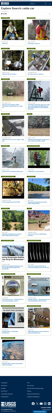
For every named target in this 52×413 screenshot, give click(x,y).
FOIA (28, 382)
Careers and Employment (33, 394)
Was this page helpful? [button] (40, 411)
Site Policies (4, 385)
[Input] (38, 3)
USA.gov (29, 391)
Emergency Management (33, 396)
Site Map (3, 388)
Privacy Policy (30, 385)
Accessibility (4, 382)
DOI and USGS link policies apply (35, 388)
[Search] (45, 3)
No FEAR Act (4, 391)
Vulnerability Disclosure (7, 394)
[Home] (5, 4)
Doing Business (4, 396)
